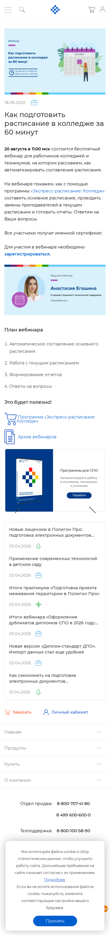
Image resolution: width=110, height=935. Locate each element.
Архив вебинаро (37, 436)
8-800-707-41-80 (73, 803)
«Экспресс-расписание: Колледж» (68, 191)
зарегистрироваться (27, 254)
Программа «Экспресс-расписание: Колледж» (56, 419)
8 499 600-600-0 (73, 815)
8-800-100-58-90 (73, 830)
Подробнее (54, 879)
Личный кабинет (65, 712)
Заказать (17, 712)
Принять (55, 921)
